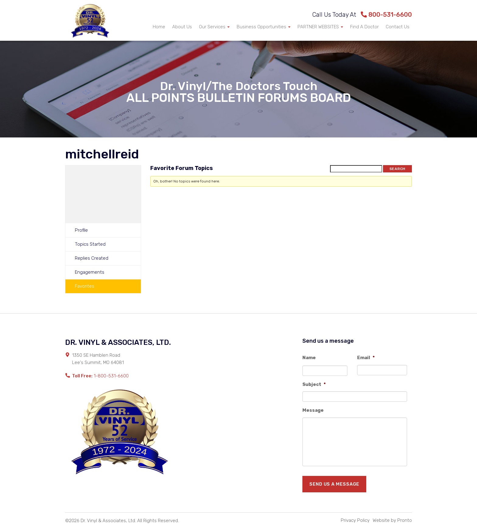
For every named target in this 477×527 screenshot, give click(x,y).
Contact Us (397, 26)
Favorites (84, 286)
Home (159, 26)
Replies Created (91, 258)
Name (309, 357)
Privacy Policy (355, 520)
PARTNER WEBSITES (320, 26)
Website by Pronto (392, 520)
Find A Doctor (364, 26)
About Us (182, 26)
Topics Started (90, 244)
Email (366, 357)
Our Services (214, 26)
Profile (81, 230)
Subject (314, 384)
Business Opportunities (264, 26)
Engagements (89, 272)
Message (313, 410)
